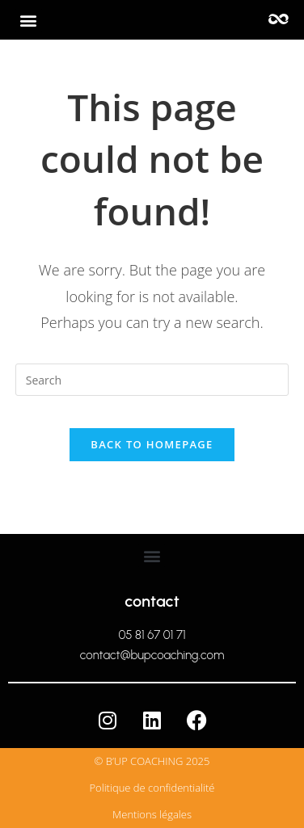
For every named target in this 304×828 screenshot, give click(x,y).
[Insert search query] (152, 380)
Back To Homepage (152, 444)
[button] (28, 20)
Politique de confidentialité (152, 787)
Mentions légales (152, 814)
